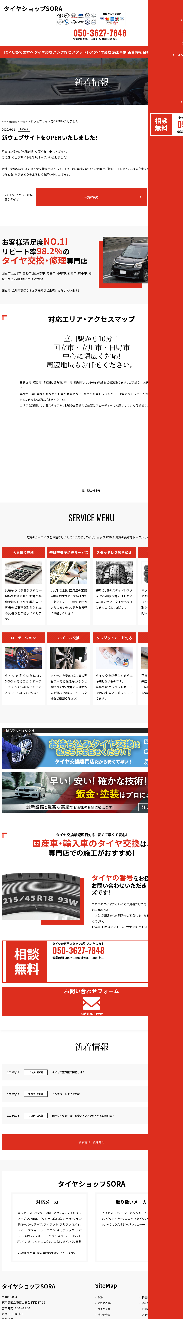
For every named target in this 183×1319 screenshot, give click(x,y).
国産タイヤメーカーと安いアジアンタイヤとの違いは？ (157, 189)
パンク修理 (62, 46)
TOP (7, 46)
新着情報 (134, 46)
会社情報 (150, 46)
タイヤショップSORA (34, 5)
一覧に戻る (103, 189)
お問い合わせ (168, 46)
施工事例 (119, 46)
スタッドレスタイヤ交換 (91, 46)
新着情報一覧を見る (99, 1084)
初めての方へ (22, 46)
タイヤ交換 (43, 46)
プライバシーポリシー (160, 1257)
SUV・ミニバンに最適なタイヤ (26, 190)
